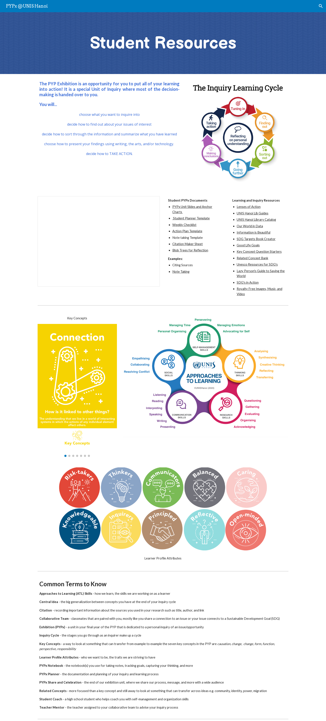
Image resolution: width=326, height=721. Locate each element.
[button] (321, 6)
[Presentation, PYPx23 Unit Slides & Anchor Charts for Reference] (99, 241)
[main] (163, 43)
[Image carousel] (77, 390)
